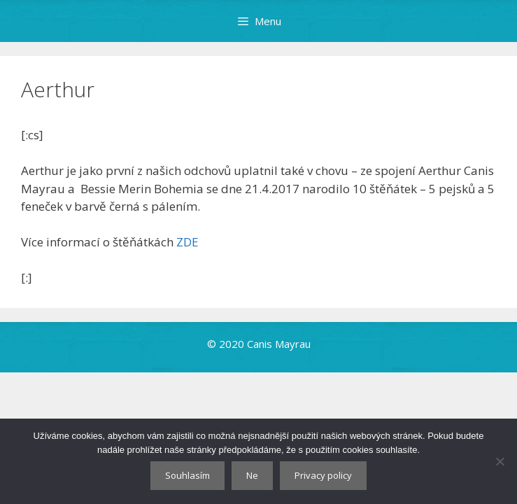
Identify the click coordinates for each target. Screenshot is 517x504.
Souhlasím (187, 475)
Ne (252, 475)
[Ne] (500, 461)
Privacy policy (323, 475)
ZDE (187, 242)
